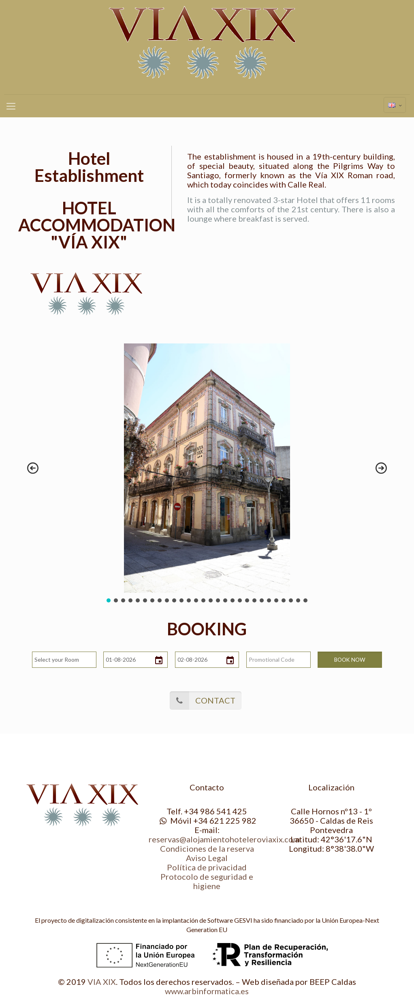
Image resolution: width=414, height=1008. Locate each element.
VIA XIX (101, 981)
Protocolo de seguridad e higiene (206, 881)
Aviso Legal (207, 858)
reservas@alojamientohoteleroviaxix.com (224, 839)
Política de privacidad (207, 867)
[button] (32, 468)
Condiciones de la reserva (207, 848)
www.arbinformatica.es (207, 991)
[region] (206, 473)
